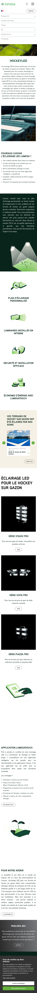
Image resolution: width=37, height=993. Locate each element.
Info (2, 30)
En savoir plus (8, 805)
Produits (3, 25)
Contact (31, 11)
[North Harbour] (18, 443)
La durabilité (7, 914)
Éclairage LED (5, 16)
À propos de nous (6, 34)
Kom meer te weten (9, 978)
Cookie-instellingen (18, 983)
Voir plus (29, 461)
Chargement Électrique (7, 21)
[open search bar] (27, 4)
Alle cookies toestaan (18, 988)
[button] (35, 16)
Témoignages (5, 39)
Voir (18, 550)
